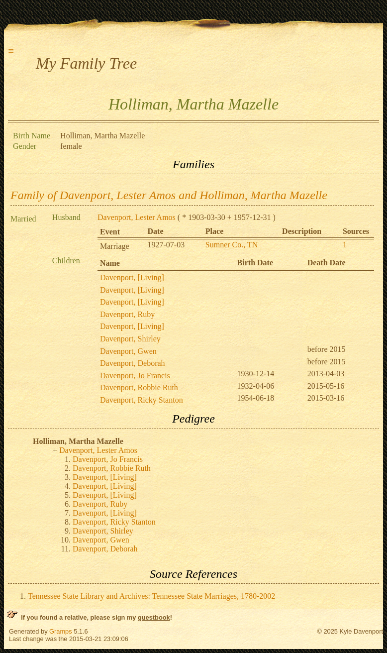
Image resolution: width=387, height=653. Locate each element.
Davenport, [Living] (132, 277)
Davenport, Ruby (127, 314)
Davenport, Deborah (132, 363)
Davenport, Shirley (130, 338)
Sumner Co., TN (231, 244)
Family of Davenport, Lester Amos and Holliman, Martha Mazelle (168, 195)
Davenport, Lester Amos (136, 217)
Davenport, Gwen (128, 351)
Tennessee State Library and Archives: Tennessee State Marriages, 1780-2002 (151, 596)
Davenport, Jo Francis (135, 375)
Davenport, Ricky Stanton (141, 400)
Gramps (60, 631)
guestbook (154, 617)
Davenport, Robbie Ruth (139, 387)
